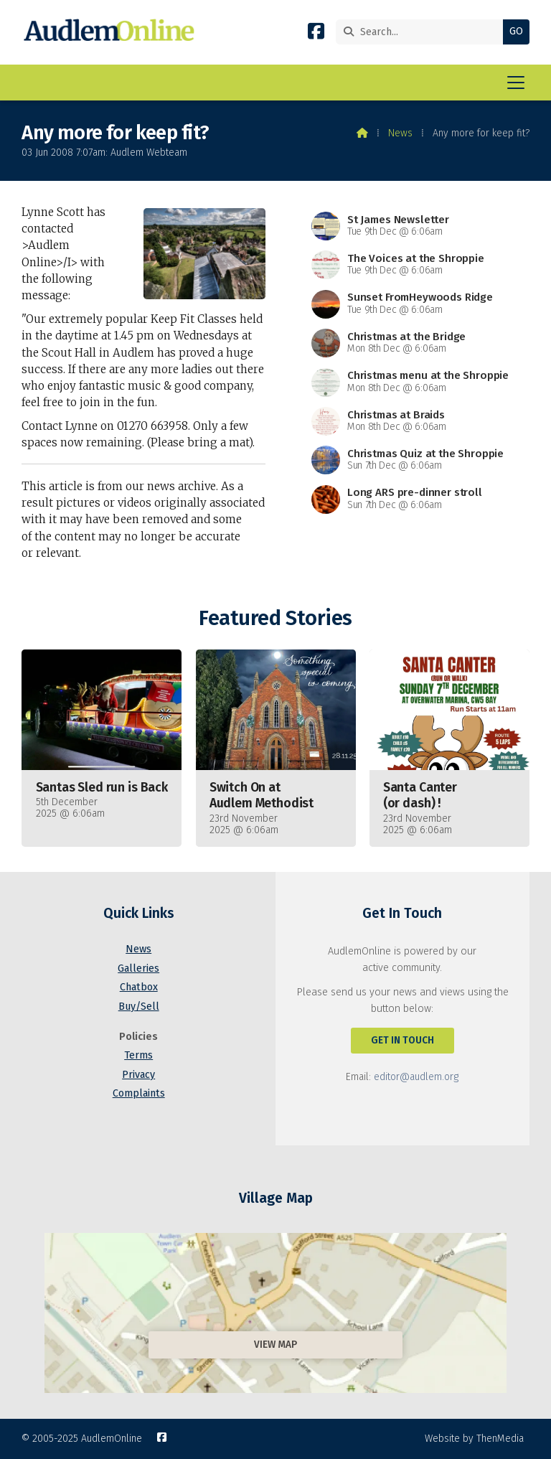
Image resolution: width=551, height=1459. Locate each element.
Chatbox (139, 987)
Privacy (138, 1075)
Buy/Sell (138, 1006)
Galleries (138, 968)
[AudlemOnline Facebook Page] (316, 34)
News (400, 133)
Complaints (139, 1093)
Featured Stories (275, 618)
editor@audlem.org (416, 1077)
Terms (138, 1055)
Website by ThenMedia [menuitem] (474, 1438)
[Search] (423, 31)
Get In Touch (402, 1040)
